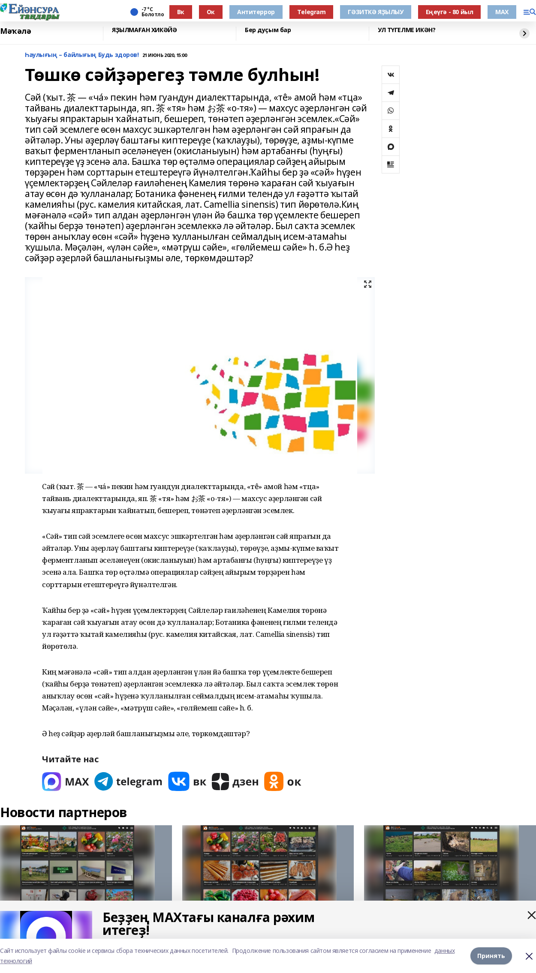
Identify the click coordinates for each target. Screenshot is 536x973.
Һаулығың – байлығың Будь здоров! (82, 55)
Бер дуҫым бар (268, 30)
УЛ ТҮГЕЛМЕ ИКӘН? (406, 30)
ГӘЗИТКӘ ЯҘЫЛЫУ (375, 12)
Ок (211, 12)
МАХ (502, 12)
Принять (491, 956)
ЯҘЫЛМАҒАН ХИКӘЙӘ (144, 30)
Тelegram (311, 12)
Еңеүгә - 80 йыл (449, 12)
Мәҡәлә (15, 31)
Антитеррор (256, 12)
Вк (180, 12)
